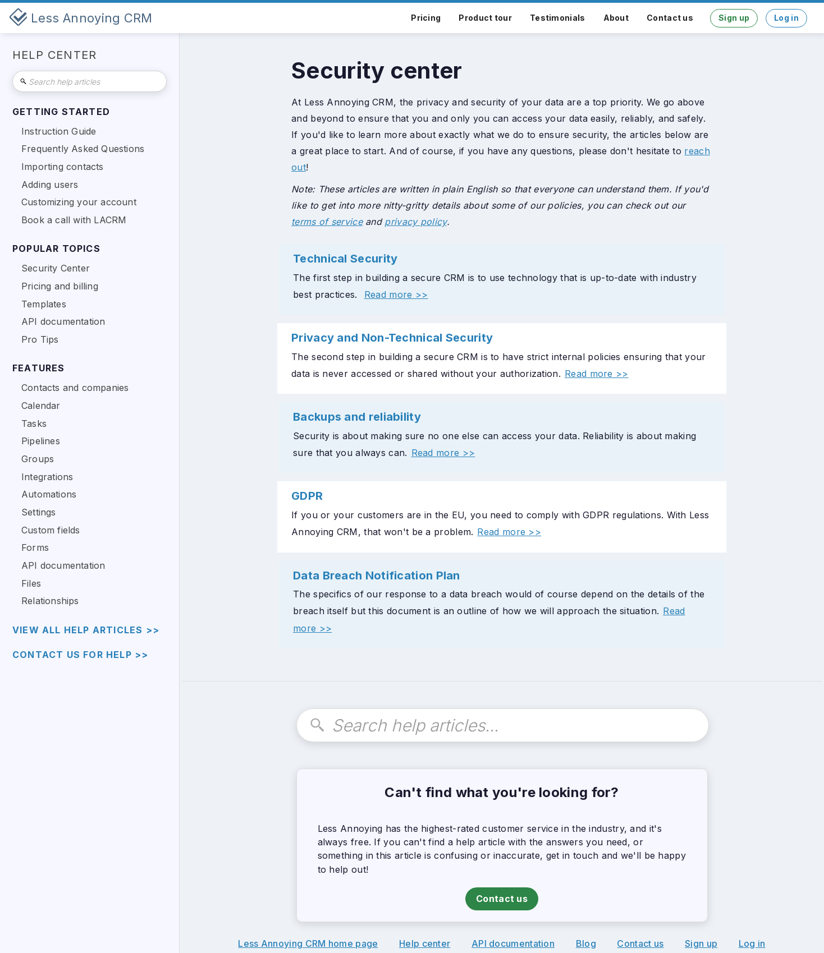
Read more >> (396, 294)
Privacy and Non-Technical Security (392, 337)
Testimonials (557, 17)
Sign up (733, 17)
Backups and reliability (357, 416)
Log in (786, 17)
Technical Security (345, 258)
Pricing (426, 17)
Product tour (485, 17)
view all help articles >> (85, 630)
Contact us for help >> (80, 655)
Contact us (670, 17)
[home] (81, 18)
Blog (586, 943)
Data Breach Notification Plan (376, 575)
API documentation (513, 943)
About (616, 17)
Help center (424, 943)
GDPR (307, 496)
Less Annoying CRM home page (308, 943)
